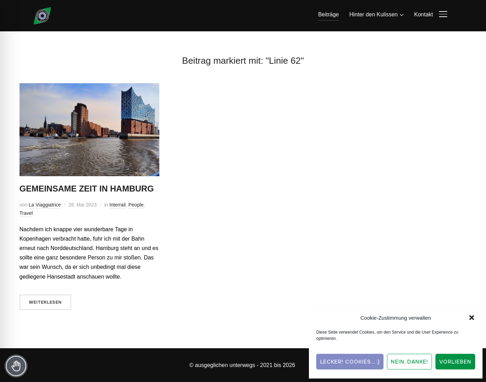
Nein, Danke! (409, 361)
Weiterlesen (45, 302)
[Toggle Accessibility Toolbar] (16, 366)
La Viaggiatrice (45, 205)
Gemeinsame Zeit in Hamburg (87, 188)
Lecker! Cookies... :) (350, 361)
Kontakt (423, 14)
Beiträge (328, 14)
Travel (26, 213)
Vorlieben (455, 361)
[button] (471, 317)
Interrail (117, 205)
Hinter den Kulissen (373, 14)
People (136, 205)
